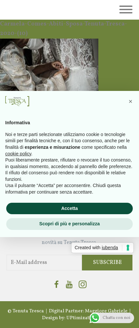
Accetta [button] (69, 208)
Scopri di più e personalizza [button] (69, 223)
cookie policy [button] (18, 153)
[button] (130, 101)
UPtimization (81, 318)
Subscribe (107, 262)
